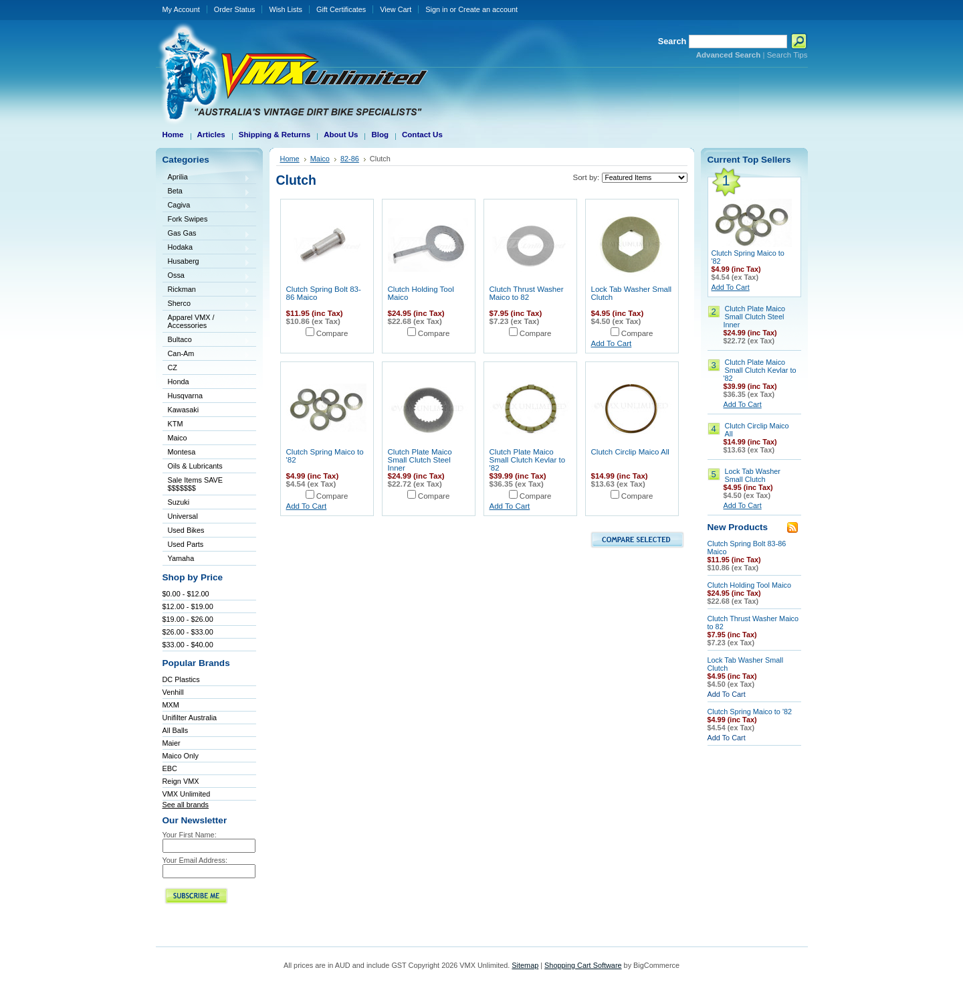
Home (290, 159)
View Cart (395, 9)
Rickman (207, 290)
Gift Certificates (341, 9)
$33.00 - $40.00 (188, 645)
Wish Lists (285, 9)
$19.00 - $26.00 (188, 619)
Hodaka (207, 248)
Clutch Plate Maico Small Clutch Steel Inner (420, 460)
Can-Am (207, 354)
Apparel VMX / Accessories (207, 321)
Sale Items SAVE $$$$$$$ (195, 484)
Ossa (207, 276)
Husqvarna (207, 397)
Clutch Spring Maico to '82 (750, 712)
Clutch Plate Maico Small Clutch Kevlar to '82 (528, 460)
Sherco (207, 304)
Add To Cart (611, 343)
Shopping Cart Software (582, 965)
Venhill (173, 692)
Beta (207, 192)
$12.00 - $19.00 (188, 606)
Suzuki (207, 503)
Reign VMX (181, 781)
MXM (171, 705)
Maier (172, 743)
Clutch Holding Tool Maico (750, 585)
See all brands (186, 805)
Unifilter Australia (190, 718)
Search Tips (787, 55)
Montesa (207, 453)
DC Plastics (181, 679)
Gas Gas (207, 234)
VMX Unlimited (187, 794)
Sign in (436, 9)
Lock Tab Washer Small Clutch (752, 475)
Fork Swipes (188, 219)
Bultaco (207, 340)
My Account (181, 9)
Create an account (488, 9)
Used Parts (186, 544)
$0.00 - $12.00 (186, 594)
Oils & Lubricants (195, 466)
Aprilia (207, 178)
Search (672, 41)
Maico (207, 439)
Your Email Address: (195, 860)
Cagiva (207, 206)
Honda (207, 383)
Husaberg (207, 262)
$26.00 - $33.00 (188, 632)
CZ (207, 368)
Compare (332, 333)
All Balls (176, 730)
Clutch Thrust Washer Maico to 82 (527, 293)
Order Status (234, 9)
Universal (207, 517)
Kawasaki (207, 411)
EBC (170, 768)
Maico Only (181, 756)
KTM (207, 425)
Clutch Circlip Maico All (630, 452)
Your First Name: (190, 835)
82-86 (349, 159)
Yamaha (207, 559)
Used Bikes (186, 530)
